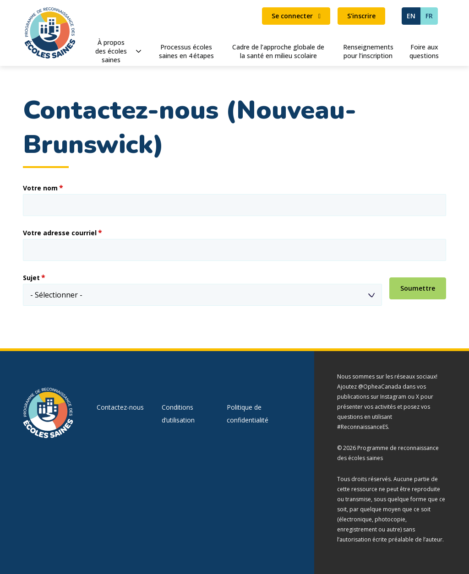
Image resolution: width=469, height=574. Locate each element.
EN (411, 15)
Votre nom (40, 188)
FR (429, 15)
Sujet (31, 278)
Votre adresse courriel (60, 233)
